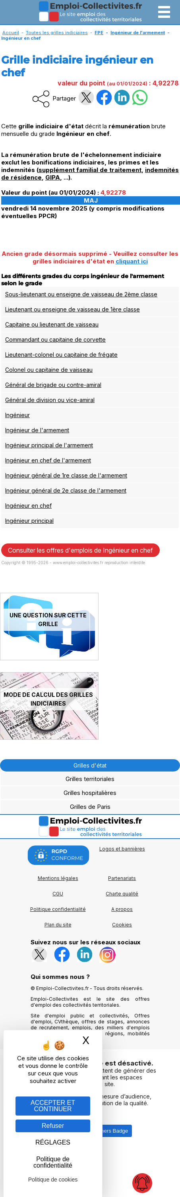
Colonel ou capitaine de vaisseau (49, 369)
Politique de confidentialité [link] (52, 1162)
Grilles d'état (90, 765)
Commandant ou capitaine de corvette (55, 339)
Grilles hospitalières (90, 793)
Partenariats (122, 878)
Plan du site (58, 925)
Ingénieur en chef (28, 505)
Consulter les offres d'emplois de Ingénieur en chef (80, 550)
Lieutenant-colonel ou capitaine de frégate (61, 354)
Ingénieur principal (29, 520)
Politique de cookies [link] (53, 1179)
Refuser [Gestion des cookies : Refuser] (53, 1125)
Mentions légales (58, 878)
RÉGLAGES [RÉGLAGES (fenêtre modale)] (52, 1142)
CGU (57, 894)
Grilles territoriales (90, 779)
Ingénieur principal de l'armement (49, 445)
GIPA (52, 177)
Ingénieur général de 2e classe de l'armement (65, 490)
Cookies (122, 925)
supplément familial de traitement (90, 170)
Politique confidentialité (58, 909)
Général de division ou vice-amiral (50, 399)
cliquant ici (132, 261)
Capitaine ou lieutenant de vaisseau (52, 324)
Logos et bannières (122, 849)
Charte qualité (122, 894)
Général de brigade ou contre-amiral (53, 384)
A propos (122, 909)
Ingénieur (17, 415)
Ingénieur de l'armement (37, 430)
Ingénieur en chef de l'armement (48, 460)
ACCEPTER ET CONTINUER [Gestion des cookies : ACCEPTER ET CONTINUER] (53, 1105)
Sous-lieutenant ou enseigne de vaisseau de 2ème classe (81, 294)
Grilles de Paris (90, 806)
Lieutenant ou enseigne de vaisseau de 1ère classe (72, 309)
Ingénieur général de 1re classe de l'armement (66, 475)
